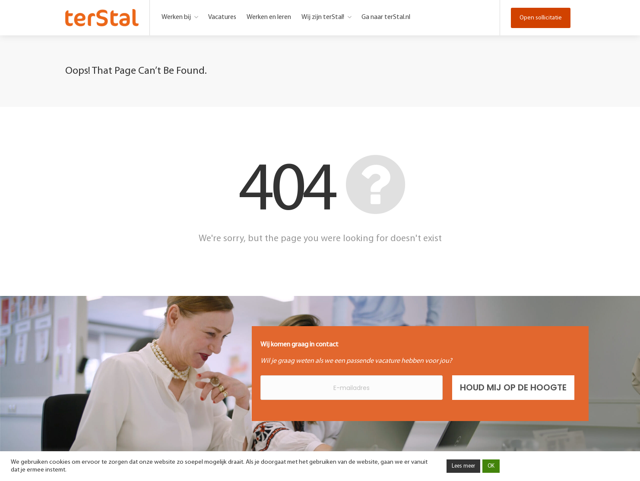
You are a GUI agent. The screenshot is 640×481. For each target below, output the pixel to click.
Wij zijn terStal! (322, 17)
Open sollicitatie (541, 18)
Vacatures (222, 17)
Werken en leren (269, 17)
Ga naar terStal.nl (385, 17)
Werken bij (176, 17)
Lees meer (463, 466)
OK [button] (491, 466)
